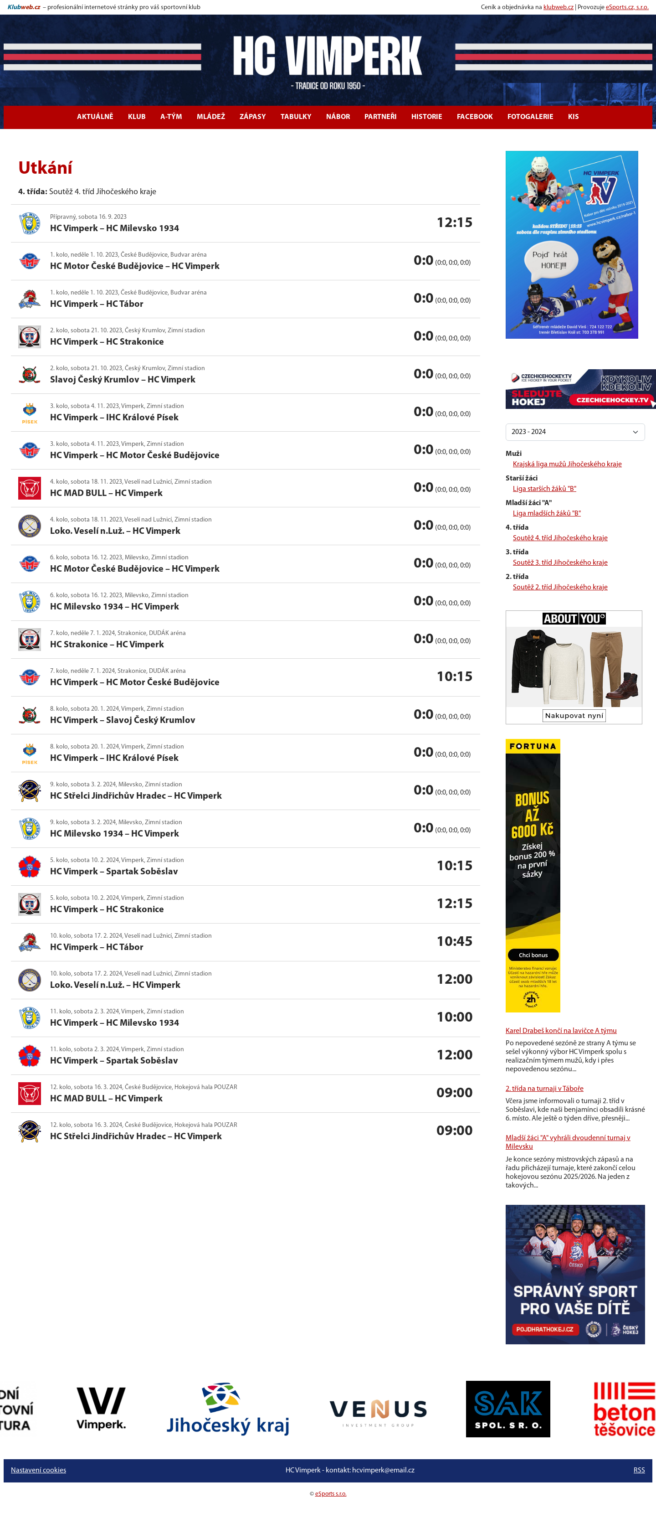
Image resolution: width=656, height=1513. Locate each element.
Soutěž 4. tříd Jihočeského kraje (560, 538)
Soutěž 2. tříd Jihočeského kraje (560, 587)
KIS (573, 117)
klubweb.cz (558, 7)
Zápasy (253, 117)
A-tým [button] (171, 117)
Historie (426, 117)
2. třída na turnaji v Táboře (545, 1089)
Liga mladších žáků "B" (547, 513)
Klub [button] (137, 117)
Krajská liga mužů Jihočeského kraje (567, 464)
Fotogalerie (530, 117)
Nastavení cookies (38, 1470)
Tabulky (296, 117)
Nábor (338, 117)
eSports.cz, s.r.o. (627, 7)
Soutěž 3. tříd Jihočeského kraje (560, 563)
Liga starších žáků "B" (544, 489)
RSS (639, 1470)
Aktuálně (95, 117)
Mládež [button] (211, 117)
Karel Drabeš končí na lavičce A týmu (561, 1031)
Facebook (475, 117)
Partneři (380, 117)
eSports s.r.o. (331, 1494)
